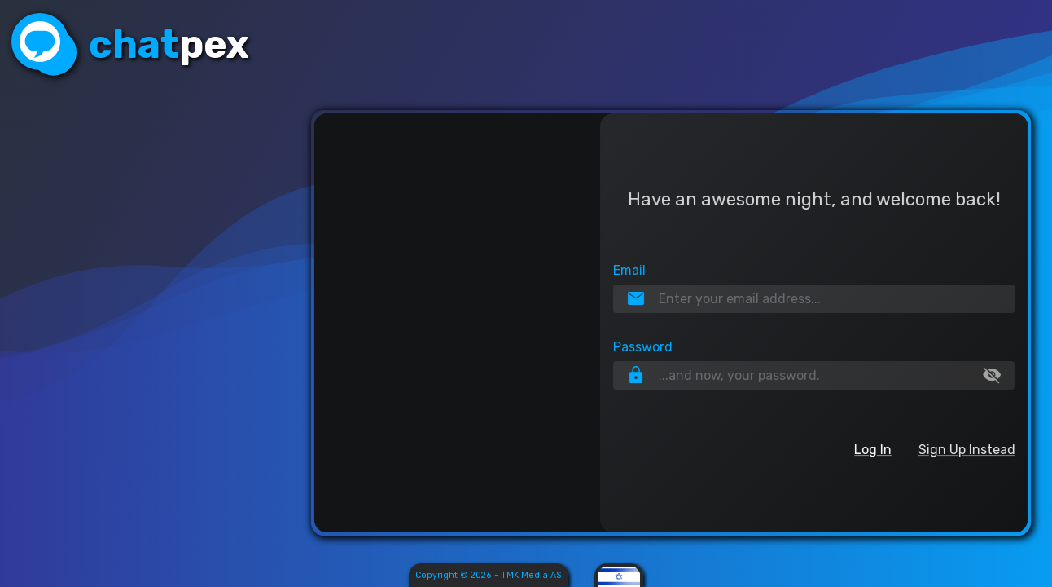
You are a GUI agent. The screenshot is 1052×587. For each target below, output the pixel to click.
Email (628, 269)
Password (641, 347)
